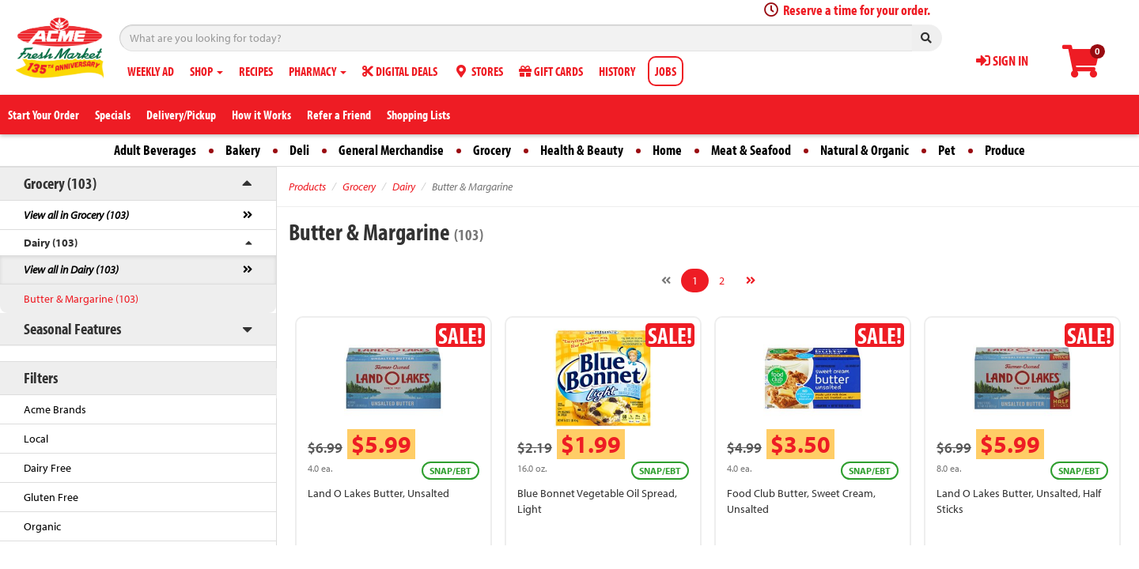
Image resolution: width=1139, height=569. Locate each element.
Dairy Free (47, 468)
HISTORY (617, 71)
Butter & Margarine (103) (81, 299)
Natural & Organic (864, 150)
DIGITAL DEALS (399, 71)
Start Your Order (43, 114)
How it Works (261, 114)
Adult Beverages (155, 150)
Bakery (242, 150)
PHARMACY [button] (317, 71)
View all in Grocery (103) (76, 215)
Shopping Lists (418, 114)
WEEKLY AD (150, 71)
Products (307, 186)
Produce (1005, 150)
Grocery (492, 150)
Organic (42, 526)
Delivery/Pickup (181, 114)
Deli (299, 150)
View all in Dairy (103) (71, 269)
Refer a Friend (339, 114)
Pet (946, 150)
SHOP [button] (206, 71)
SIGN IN (1002, 60)
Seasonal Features (72, 328)
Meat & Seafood (751, 150)
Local (36, 438)
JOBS (665, 71)
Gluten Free (51, 497)
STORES (478, 71)
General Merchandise (391, 150)
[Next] (750, 280)
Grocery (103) (60, 183)
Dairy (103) (51, 243)
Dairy (403, 186)
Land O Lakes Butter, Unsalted (378, 493)
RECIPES (256, 71)
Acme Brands (55, 409)
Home (667, 150)
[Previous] (666, 280)
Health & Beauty (581, 150)
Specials (113, 114)
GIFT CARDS (551, 71)
